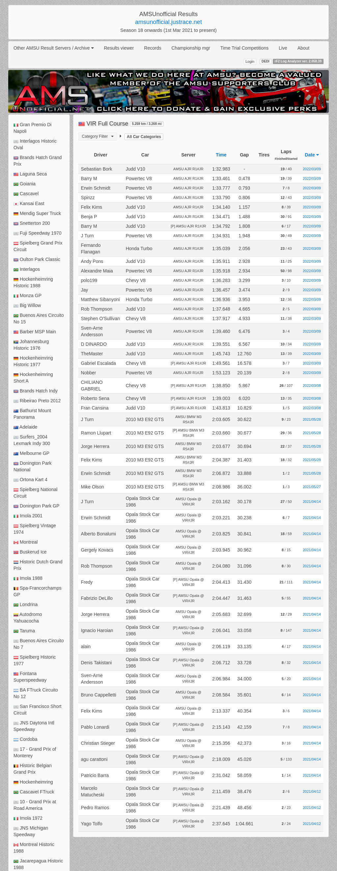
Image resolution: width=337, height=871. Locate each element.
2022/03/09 (312, 169)
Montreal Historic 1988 (33, 848)
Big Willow (27, 305)
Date (312, 154)
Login (250, 61)
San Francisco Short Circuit (37, 710)
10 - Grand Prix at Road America (34, 805)
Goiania (24, 184)
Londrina (25, 604)
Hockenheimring (33, 782)
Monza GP (27, 295)
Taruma (24, 631)
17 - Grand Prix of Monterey (34, 752)
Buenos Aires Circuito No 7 (38, 644)
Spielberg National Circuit (35, 493)
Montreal (25, 542)
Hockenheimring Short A (33, 378)
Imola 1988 (27, 578)
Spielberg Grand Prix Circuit (38, 246)
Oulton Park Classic (36, 259)
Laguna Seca (30, 174)
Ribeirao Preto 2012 (37, 401)
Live (283, 48)
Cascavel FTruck (33, 792)
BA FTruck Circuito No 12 (35, 693)
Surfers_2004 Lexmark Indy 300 (31, 440)
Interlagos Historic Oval (35, 144)
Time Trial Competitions (244, 48)
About (304, 48)
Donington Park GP (36, 506)
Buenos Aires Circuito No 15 (38, 318)
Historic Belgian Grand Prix (32, 769)
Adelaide (25, 427)
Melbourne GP (31, 453)
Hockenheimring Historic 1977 (33, 361)
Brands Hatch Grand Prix (37, 161)
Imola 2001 (27, 516)
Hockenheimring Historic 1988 (33, 282)
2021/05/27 (312, 487)
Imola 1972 (27, 818)
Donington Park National (32, 466)
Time (221, 154)
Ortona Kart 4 (30, 480)
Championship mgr (190, 48)
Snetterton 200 (31, 223)
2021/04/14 (312, 502)
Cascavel (26, 194)
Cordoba (25, 739)
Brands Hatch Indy (35, 391)
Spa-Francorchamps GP (37, 591)
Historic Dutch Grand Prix (38, 565)
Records (152, 48)
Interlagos (26, 269)
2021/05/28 (312, 419)
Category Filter (98, 136)
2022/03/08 (312, 386)
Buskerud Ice (30, 552)
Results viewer (119, 48)
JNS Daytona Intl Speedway (33, 726)
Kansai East (28, 203)
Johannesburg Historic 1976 (31, 345)
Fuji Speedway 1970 (37, 233)
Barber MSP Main (34, 332)
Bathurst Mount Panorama (32, 414)
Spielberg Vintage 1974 (34, 529)
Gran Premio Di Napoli (32, 128)
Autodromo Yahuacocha (27, 618)
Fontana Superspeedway (29, 677)
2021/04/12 (312, 791)
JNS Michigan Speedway (30, 831)
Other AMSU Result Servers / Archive (53, 48)
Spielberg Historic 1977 (34, 660)
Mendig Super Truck (37, 213)
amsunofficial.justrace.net (168, 22)
